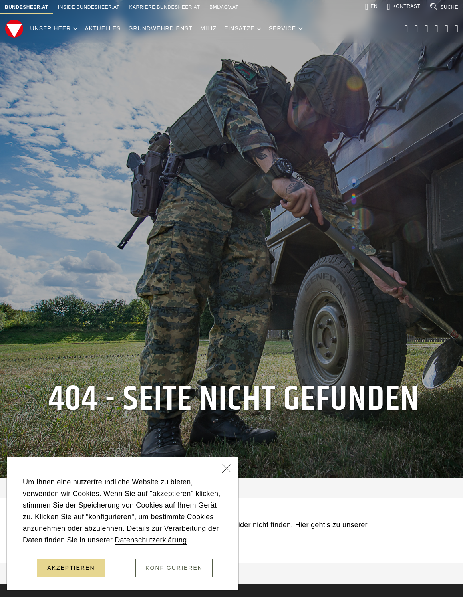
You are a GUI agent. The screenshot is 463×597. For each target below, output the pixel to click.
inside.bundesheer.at (88, 7)
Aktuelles (103, 28)
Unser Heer (50, 28)
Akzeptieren (71, 568)
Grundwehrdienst (161, 28)
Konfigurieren (174, 568)
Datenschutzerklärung (151, 540)
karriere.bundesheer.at (164, 7)
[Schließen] (227, 469)
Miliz (208, 28)
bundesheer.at (26, 7)
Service (282, 28)
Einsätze (239, 28)
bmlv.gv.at (223, 7)
